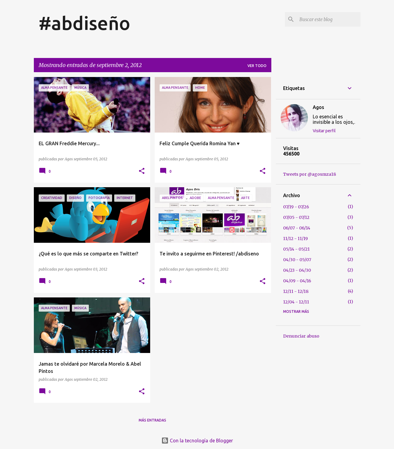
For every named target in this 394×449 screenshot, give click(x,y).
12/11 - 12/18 (295, 291)
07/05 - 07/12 (296, 217)
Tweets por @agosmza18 (309, 174)
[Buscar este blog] (328, 19)
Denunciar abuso (301, 336)
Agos (318, 107)
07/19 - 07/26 (296, 207)
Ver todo (256, 66)
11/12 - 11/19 (295, 238)
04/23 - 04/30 (297, 270)
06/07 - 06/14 (296, 228)
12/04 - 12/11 (296, 302)
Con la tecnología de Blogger (197, 440)
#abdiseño (84, 23)
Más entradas (152, 420)
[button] (141, 171)
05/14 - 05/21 (296, 249)
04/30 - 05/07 (297, 259)
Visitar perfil (324, 130)
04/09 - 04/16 (297, 281)
